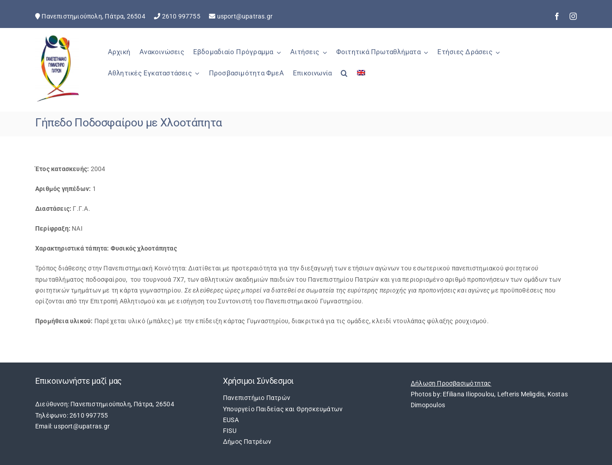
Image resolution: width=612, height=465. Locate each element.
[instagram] (573, 16)
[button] (344, 78)
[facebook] (557, 16)
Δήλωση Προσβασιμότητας (451, 383)
